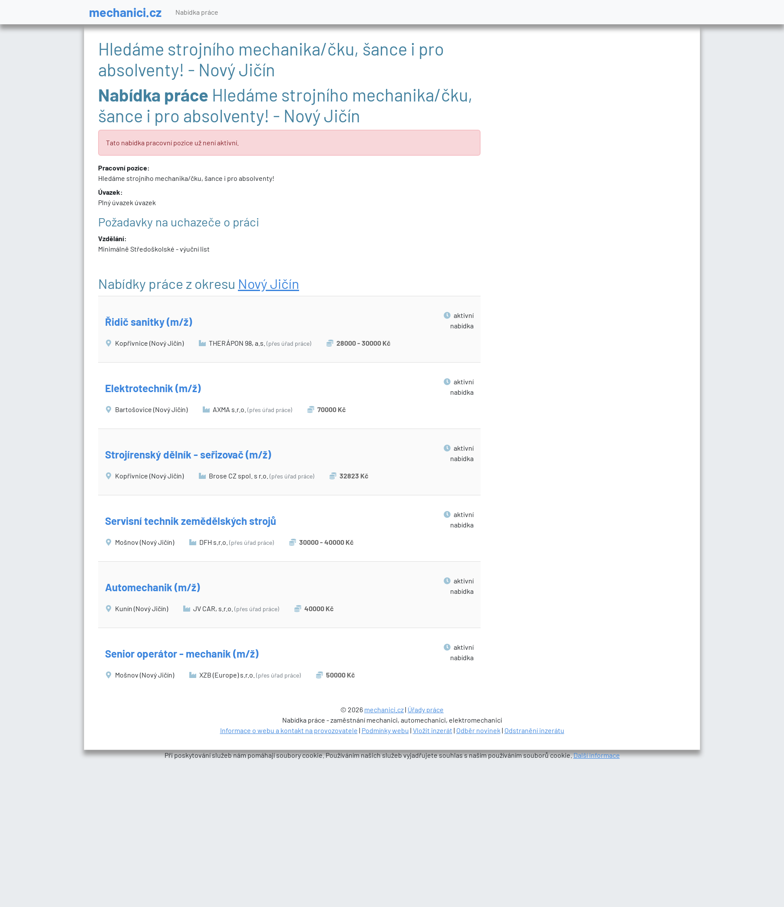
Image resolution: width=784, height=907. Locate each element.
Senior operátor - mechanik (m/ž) (181, 653)
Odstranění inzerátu (534, 730)
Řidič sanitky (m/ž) (148, 321)
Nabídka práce (196, 12)
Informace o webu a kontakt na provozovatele (289, 730)
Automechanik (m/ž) (152, 587)
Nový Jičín (268, 283)
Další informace (596, 755)
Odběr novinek (478, 730)
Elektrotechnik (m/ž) (153, 388)
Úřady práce (426, 709)
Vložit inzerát (432, 730)
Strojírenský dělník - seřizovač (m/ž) (188, 454)
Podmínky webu (385, 730)
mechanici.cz (125, 12)
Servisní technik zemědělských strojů (190, 520)
